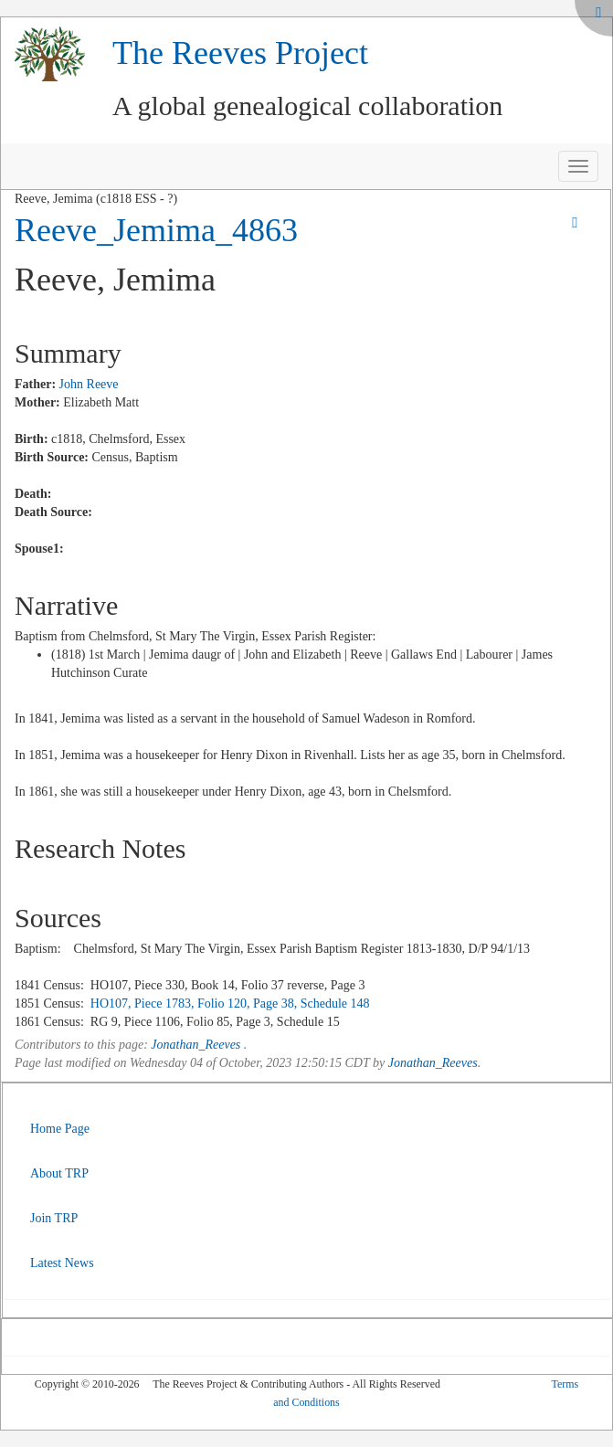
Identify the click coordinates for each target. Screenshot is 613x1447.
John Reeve (89, 384)
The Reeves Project (240, 53)
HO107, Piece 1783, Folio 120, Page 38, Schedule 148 (230, 1003)
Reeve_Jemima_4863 (156, 230)
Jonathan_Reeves (195, 1044)
